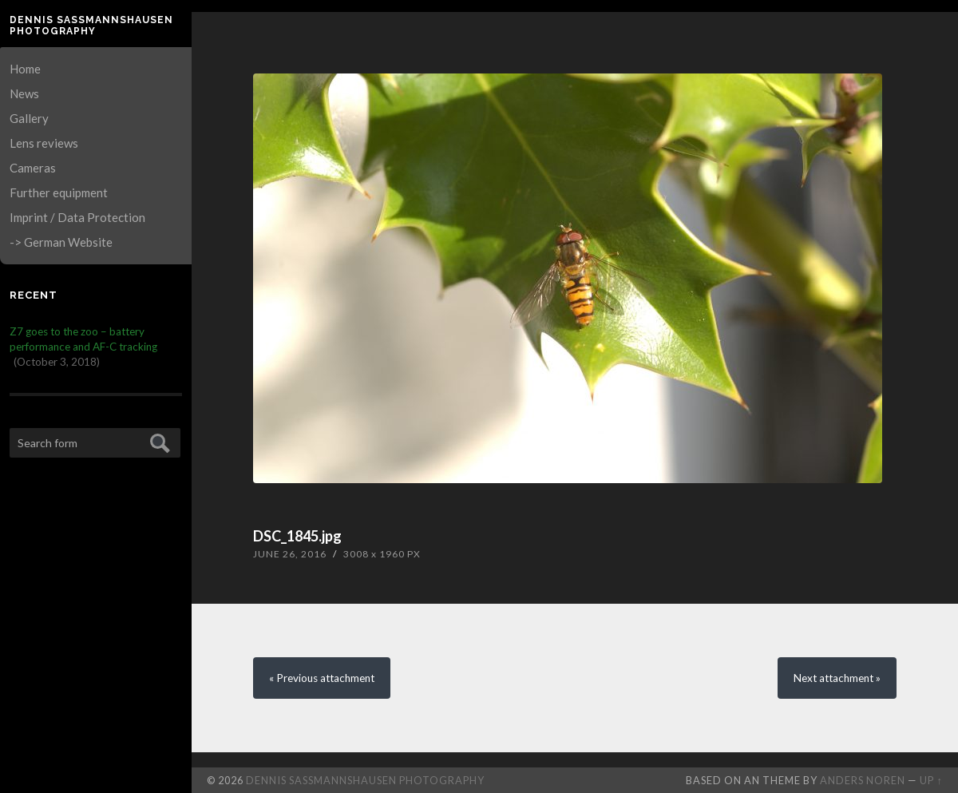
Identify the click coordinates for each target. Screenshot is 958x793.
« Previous (321, 678)
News (24, 93)
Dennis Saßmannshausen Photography (91, 25)
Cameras (33, 168)
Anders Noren (862, 780)
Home (25, 68)
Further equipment (59, 192)
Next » (837, 678)
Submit (157, 441)
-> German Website (61, 242)
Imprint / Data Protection (77, 217)
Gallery (29, 118)
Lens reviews (44, 143)
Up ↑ (931, 780)
